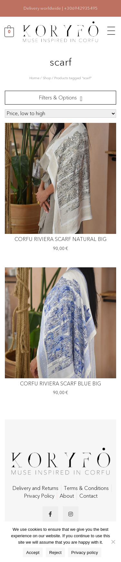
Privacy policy (84, 552)
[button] (111, 30)
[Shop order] (60, 113)
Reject (55, 552)
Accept (32, 552)
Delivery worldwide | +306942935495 (61, 8)
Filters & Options (58, 97)
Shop (47, 78)
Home (34, 78)
